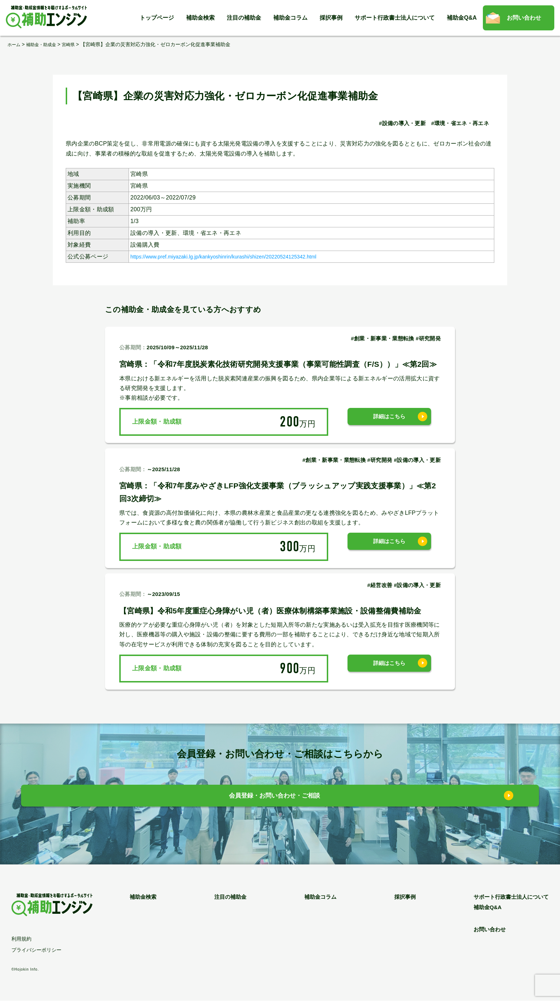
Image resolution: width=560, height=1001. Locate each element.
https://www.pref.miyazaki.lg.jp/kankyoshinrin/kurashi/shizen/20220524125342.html (239, 256)
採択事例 (331, 18)
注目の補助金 (244, 18)
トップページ (157, 18)
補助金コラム (290, 18)
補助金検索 (200, 18)
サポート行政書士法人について (395, 18)
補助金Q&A (462, 18)
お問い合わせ (524, 18)
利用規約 (21, 939)
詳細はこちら (389, 421)
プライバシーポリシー (36, 950)
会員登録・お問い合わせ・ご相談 (274, 797)
